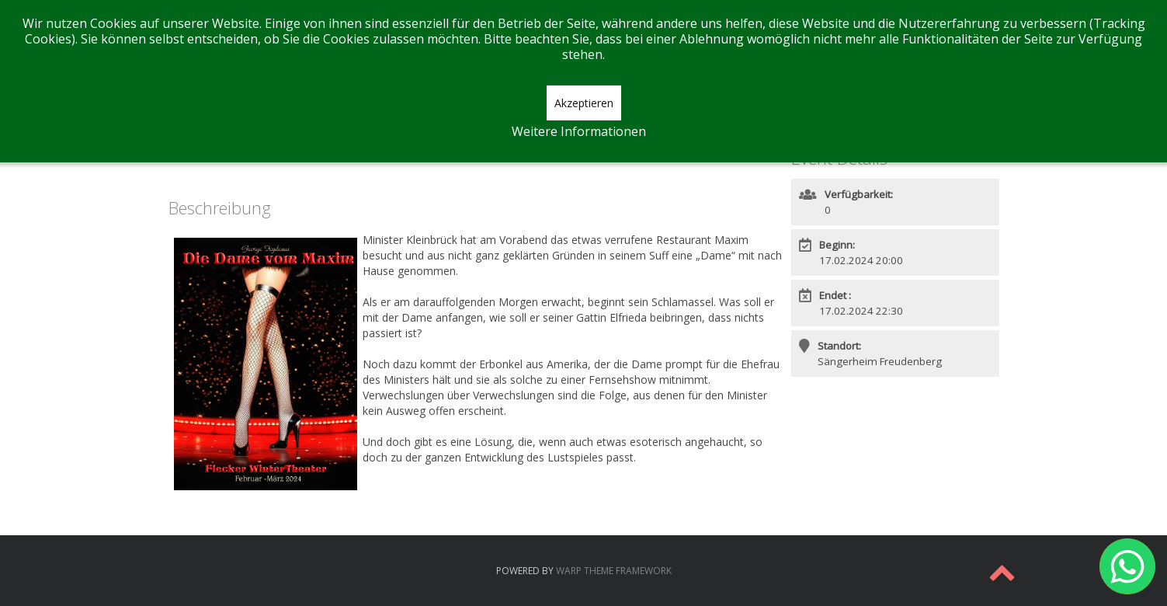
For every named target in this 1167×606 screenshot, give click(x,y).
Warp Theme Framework (614, 570)
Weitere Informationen (579, 131)
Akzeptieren (583, 103)
